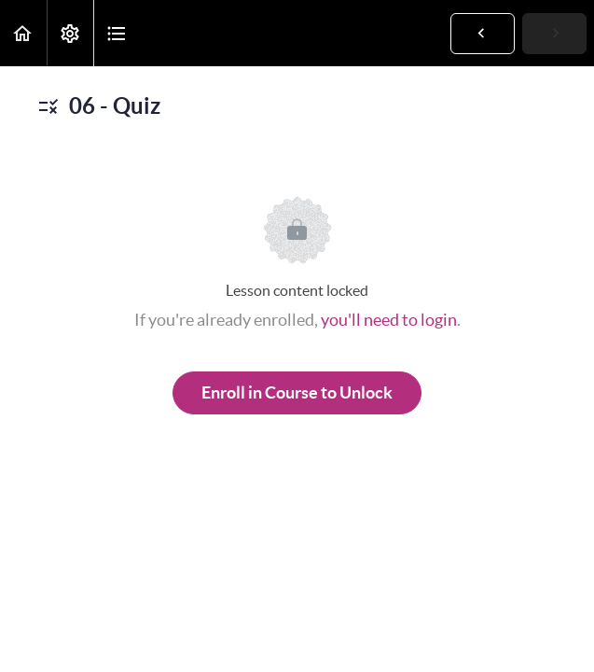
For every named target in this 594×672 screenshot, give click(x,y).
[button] (23, 33)
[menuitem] (70, 33)
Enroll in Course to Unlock (297, 392)
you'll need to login (389, 319)
